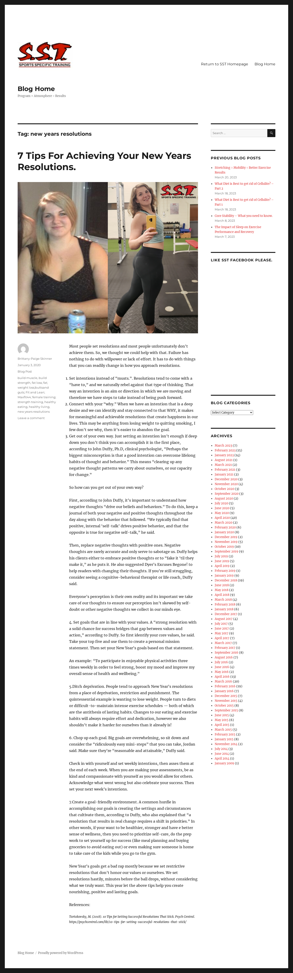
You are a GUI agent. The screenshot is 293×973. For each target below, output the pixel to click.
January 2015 (224, 739)
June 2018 (222, 585)
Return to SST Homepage (224, 64)
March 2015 (223, 730)
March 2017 (223, 643)
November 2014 (226, 744)
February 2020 (225, 527)
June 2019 (222, 561)
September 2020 (227, 494)
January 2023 (224, 455)
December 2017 (226, 614)
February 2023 (225, 450)
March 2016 (223, 681)
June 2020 (222, 508)
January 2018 (224, 609)
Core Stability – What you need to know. (244, 216)
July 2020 (221, 503)
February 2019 (225, 571)
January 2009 (224, 763)
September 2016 (226, 653)
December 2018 (226, 580)
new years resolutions (34, 411)
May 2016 (222, 672)
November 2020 (226, 484)
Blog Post (25, 371)
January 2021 (224, 474)
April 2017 (222, 638)
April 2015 (222, 725)
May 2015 (221, 720)
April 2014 (222, 758)
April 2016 (222, 677)
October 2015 (224, 706)
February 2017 (225, 648)
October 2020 (224, 489)
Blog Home (36, 89)
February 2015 (225, 734)
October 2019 (224, 547)
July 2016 (221, 662)
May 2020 (222, 513)
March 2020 (223, 523)
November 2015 (226, 701)
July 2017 (221, 624)
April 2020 (222, 518)
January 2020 (224, 532)
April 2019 (222, 566)
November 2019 (226, 542)
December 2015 (226, 696)
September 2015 (226, 710)
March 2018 (223, 600)
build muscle (27, 378)
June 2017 (222, 628)
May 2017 (221, 633)
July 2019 (221, 556)
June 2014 (222, 754)
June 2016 (222, 667)
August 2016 (224, 657)
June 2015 (222, 715)
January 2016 (224, 691)
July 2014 (221, 749)
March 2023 (223, 446)
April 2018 (222, 595)
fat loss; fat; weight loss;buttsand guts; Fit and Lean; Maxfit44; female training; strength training (37, 392)
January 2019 (224, 576)
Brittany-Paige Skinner (35, 358)
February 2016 (225, 686)
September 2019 (226, 551)
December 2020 (226, 479)
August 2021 (224, 460)
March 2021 (223, 465)
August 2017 (224, 619)
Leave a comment (31, 418)
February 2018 (225, 604)
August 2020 (224, 498)
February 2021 (225, 470)
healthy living (39, 407)
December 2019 (226, 537)
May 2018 (221, 590)
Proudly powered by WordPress (60, 953)
